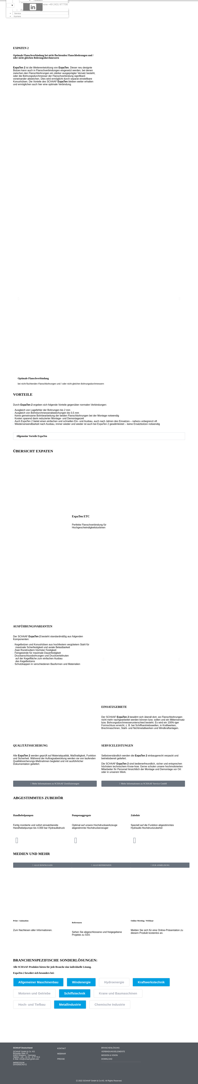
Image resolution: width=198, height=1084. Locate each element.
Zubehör (135, 815)
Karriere (17, 16)
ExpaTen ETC (80, 516)
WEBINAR (61, 1054)
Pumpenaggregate (81, 815)
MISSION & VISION (109, 1055)
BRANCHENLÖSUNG (110, 1048)
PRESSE (61, 1059)
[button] (18, 298)
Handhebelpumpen (23, 815)
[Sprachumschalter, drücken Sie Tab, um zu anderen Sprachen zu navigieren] (10, 5)
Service (17, 13)
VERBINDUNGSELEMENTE (113, 1051)
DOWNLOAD (106, 1059)
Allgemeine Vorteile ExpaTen (31, 436)
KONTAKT (61, 1048)
